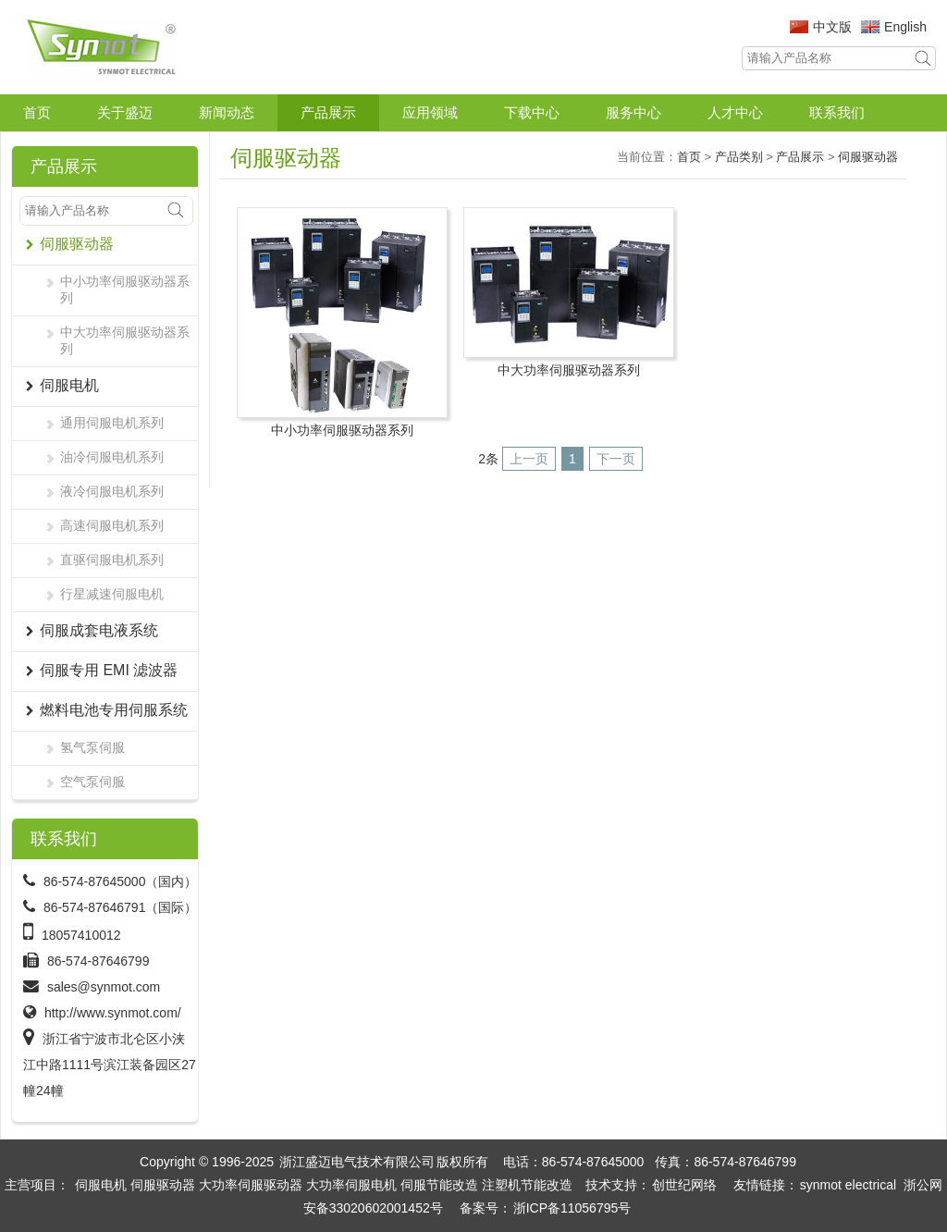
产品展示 (328, 112)
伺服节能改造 (439, 1184)
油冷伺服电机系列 (112, 457)
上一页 (529, 458)
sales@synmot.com (103, 986)
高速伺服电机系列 (112, 525)
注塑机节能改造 (527, 1184)
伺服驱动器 (868, 157)
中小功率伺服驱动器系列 (125, 289)
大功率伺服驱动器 (250, 1184)
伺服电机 (101, 1184)
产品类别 (739, 157)
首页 (37, 112)
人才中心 (735, 112)
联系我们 (837, 112)
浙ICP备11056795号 (572, 1208)
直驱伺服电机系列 (112, 559)
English (905, 26)
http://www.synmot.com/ (112, 1012)
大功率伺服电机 (351, 1184)
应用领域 (430, 112)
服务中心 (633, 112)
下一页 (615, 458)
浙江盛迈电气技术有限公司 (357, 1161)
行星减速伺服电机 (112, 593)
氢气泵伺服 (92, 747)
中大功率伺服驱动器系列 (125, 340)
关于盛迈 (125, 112)
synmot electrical (848, 1184)
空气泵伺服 (92, 781)
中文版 (832, 26)
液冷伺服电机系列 (112, 491)
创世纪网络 (684, 1184)
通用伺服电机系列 (112, 422)
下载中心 (532, 112)
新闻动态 (226, 112)
